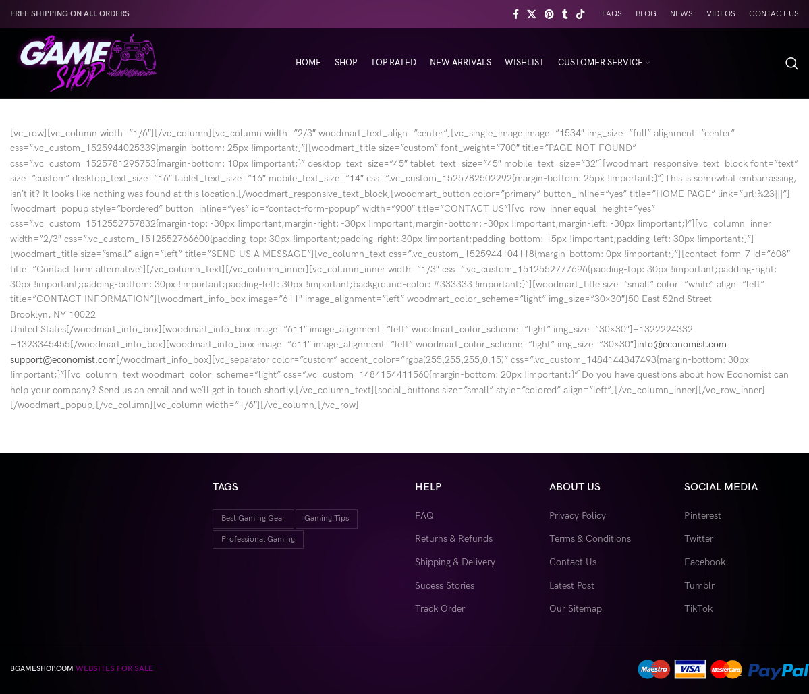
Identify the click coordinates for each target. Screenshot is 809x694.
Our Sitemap (575, 608)
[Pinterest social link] (549, 14)
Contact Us (572, 562)
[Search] (792, 63)
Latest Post (571, 585)
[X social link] (531, 14)
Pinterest (702, 515)
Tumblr (699, 585)
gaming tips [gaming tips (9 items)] (326, 518)
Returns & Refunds (454, 538)
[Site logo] (85, 62)
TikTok (698, 608)
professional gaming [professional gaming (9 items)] (258, 539)
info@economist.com (682, 344)
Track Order (440, 608)
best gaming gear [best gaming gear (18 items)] (253, 518)
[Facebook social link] (516, 14)
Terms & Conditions (590, 538)
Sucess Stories (444, 585)
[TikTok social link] (580, 14)
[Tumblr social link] (565, 14)
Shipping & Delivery (455, 562)
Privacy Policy (577, 515)
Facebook (704, 562)
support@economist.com (63, 360)
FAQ (424, 515)
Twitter (698, 538)
